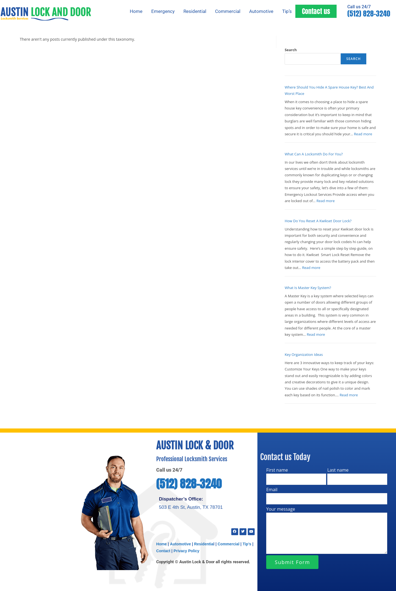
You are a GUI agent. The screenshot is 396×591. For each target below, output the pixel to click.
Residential (194, 11)
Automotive (261, 11)
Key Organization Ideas (304, 354)
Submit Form (292, 562)
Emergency (163, 11)
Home (136, 11)
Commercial (227, 11)
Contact (163, 550)
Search (291, 49)
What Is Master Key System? (308, 287)
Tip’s (287, 11)
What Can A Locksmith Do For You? (314, 154)
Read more (363, 133)
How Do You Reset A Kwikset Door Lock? (318, 220)
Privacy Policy (187, 550)
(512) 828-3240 (368, 13)
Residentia (204, 543)
